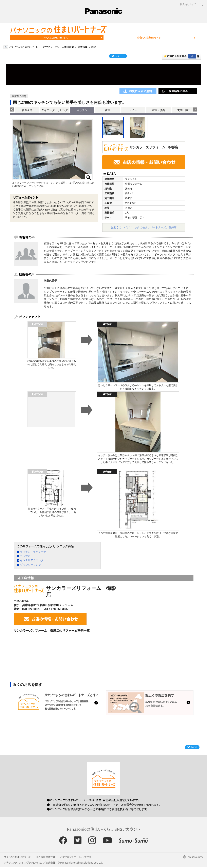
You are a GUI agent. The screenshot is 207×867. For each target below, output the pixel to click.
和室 (107, 110)
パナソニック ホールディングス (75, 856)
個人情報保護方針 (45, 856)
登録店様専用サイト (149, 38)
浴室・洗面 (158, 110)
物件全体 (27, 110)
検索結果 (82, 47)
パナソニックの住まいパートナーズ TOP (29, 47)
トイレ (133, 110)
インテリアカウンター (33, 560)
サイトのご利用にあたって (17, 856)
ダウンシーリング (30, 564)
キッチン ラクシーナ (33, 551)
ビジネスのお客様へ (55, 38)
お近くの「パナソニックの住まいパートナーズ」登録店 (143, 227)
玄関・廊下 (183, 110)
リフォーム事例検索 (64, 47)
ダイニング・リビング (54, 110)
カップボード (28, 556)
